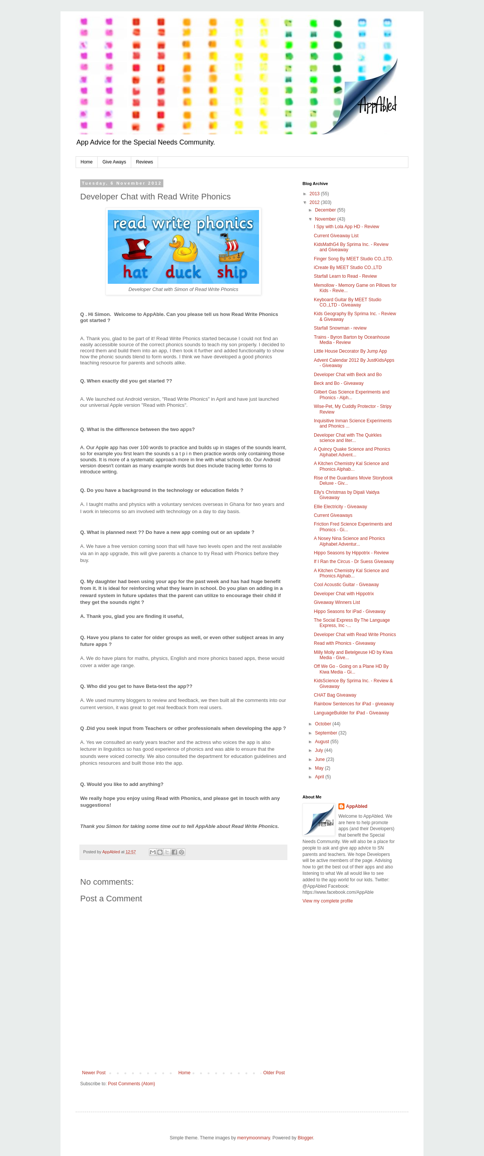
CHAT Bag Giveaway (335, 695)
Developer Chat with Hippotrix (344, 593)
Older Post (274, 1072)
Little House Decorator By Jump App (350, 351)
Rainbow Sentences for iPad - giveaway (354, 703)
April (320, 776)
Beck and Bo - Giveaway (338, 383)
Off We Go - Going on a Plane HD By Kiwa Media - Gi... (351, 669)
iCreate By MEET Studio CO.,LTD (348, 267)
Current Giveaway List (336, 235)
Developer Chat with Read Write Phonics (355, 634)
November (326, 219)
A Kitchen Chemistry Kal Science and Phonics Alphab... (351, 466)
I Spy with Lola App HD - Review (346, 226)
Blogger (305, 1137)
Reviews (144, 162)
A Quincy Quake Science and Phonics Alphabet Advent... (352, 452)
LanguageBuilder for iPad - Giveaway (351, 713)
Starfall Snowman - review (340, 328)
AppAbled (357, 806)
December (326, 210)
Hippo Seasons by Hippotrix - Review (351, 552)
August (322, 741)
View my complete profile (327, 901)
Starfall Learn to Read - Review (345, 276)
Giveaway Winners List (337, 602)
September (326, 733)
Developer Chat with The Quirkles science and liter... (348, 438)
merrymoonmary (253, 1137)
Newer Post (93, 1072)
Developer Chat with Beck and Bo (348, 374)
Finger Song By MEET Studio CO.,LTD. (353, 258)
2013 (315, 193)
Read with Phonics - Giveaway (344, 643)
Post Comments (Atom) (131, 1083)
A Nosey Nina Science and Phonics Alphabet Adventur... (349, 541)
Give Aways (114, 162)
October (323, 724)
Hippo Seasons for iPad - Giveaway (349, 611)
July (319, 750)
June (320, 759)
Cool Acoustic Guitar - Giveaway (346, 584)
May (320, 768)
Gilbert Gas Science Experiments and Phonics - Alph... (351, 394)
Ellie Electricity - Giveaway (340, 506)
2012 (315, 202)
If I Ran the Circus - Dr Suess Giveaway (354, 561)
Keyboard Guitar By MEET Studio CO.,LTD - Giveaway (348, 302)
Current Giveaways (333, 515)
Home (87, 162)
